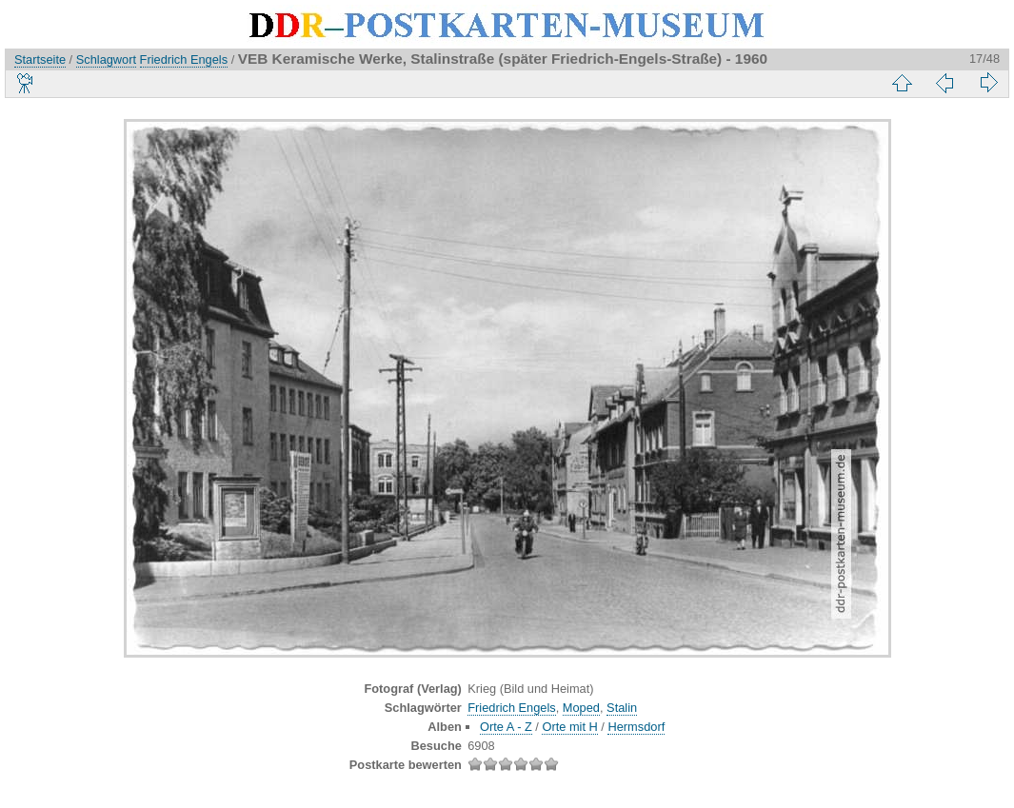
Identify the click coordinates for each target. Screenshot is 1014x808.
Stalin (621, 707)
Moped (581, 707)
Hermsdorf (636, 726)
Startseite (40, 59)
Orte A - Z (506, 726)
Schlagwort (106, 59)
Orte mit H (569, 726)
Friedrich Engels (184, 59)
